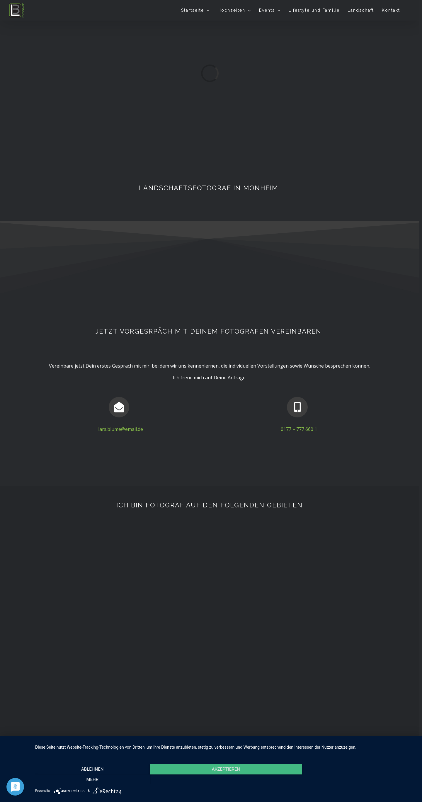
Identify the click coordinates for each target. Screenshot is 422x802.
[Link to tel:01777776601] (297, 407)
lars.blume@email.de (120, 429)
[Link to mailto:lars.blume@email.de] (119, 407)
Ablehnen (92, 777)
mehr (359, 777)
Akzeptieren (226, 777)
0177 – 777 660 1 (299, 429)
